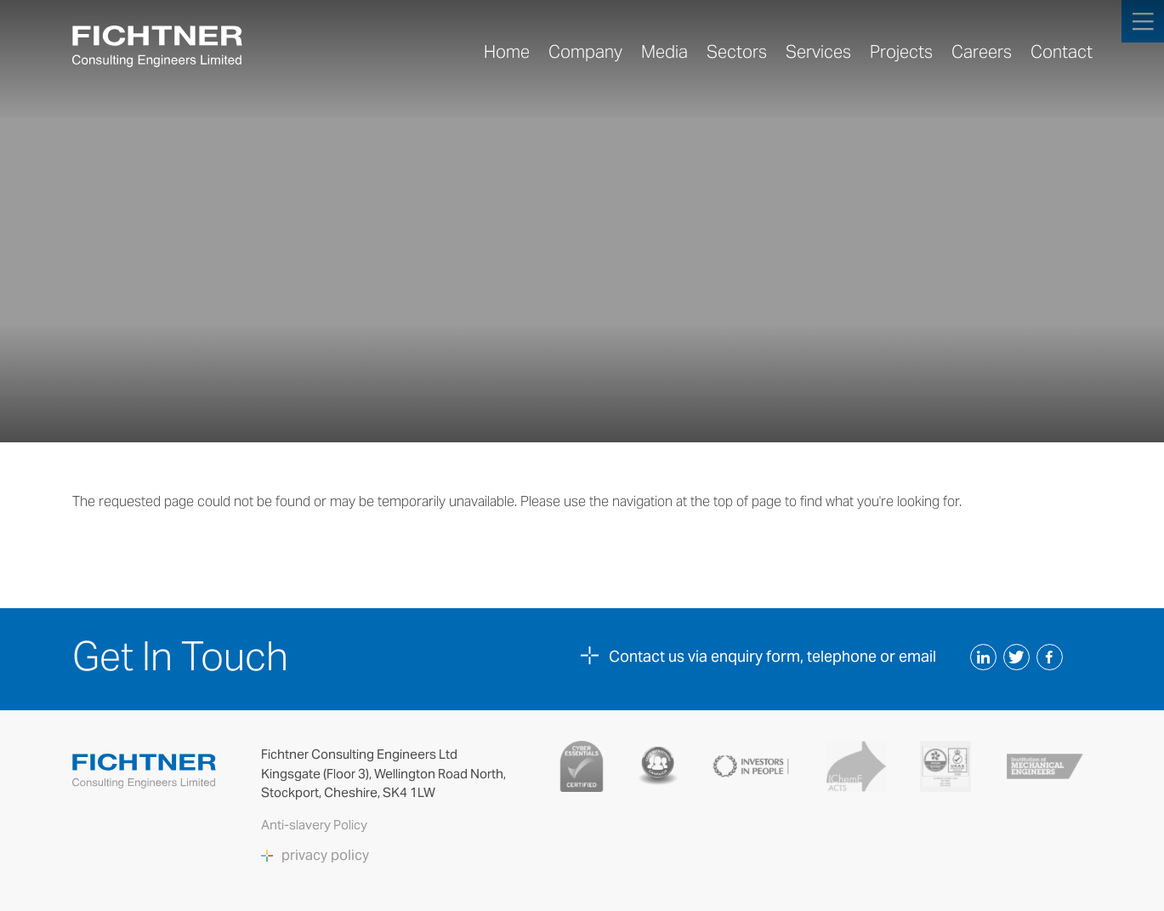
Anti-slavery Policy (315, 825)
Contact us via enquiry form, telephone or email (772, 656)
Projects (901, 52)
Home (507, 52)
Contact (1062, 52)
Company (585, 52)
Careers (981, 52)
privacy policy (325, 855)
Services (818, 52)
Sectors (737, 52)
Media (664, 52)
